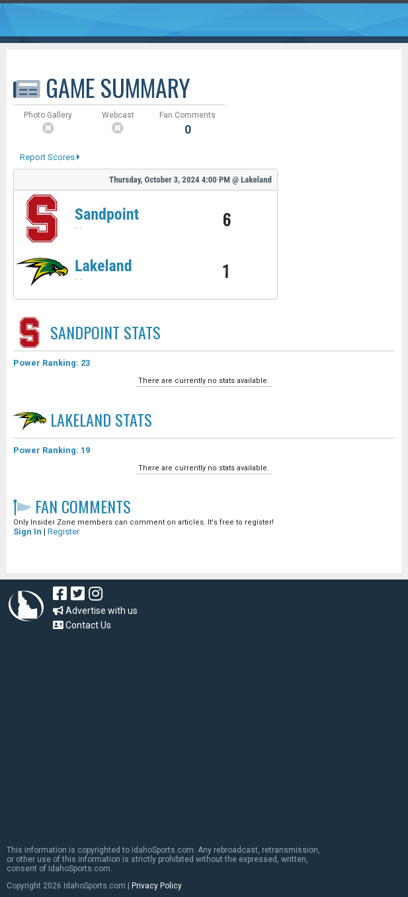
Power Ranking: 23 (51, 363)
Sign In (27, 531)
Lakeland (103, 266)
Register (63, 531)
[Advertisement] (207, 731)
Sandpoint (107, 214)
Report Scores (50, 157)
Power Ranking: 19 (51, 450)
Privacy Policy (157, 885)
